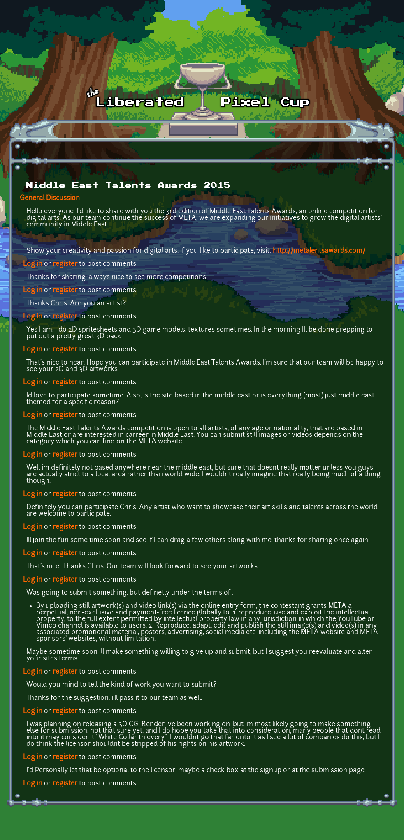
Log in (32, 264)
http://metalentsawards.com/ (319, 251)
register (65, 264)
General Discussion (50, 198)
